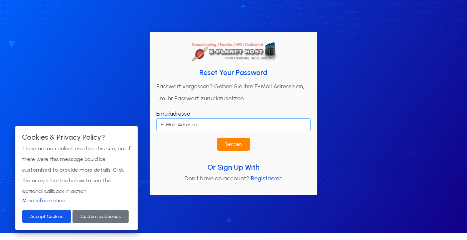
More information (43, 200)
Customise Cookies (101, 216)
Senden (233, 144)
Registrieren (267, 178)
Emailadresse (173, 113)
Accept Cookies (46, 216)
